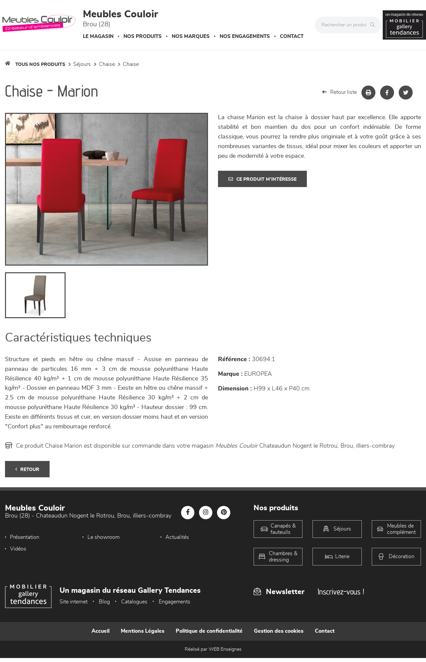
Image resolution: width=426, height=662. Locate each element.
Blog (104, 601)
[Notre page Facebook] (187, 512)
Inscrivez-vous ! (341, 591)
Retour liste (339, 92)
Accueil (100, 631)
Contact (292, 36)
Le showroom (103, 537)
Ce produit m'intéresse (262, 179)
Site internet (74, 601)
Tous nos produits (40, 64)
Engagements (174, 601)
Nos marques (191, 36)
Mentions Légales (142, 631)
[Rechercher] (374, 25)
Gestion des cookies (279, 631)
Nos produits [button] (142, 36)
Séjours (82, 64)
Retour (27, 469)
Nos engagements (245, 36)
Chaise (107, 64)
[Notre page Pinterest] (223, 512)
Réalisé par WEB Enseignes (213, 649)
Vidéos (18, 549)
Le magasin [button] (98, 36)
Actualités (177, 537)
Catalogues (134, 601)
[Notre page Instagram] (205, 512)
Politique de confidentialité (209, 631)
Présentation (24, 537)
